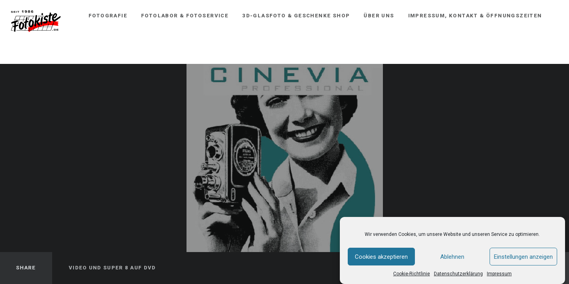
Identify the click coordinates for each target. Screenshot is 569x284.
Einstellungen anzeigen (523, 256)
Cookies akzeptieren (381, 256)
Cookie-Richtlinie (411, 274)
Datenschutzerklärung (458, 274)
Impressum (499, 274)
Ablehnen (452, 256)
